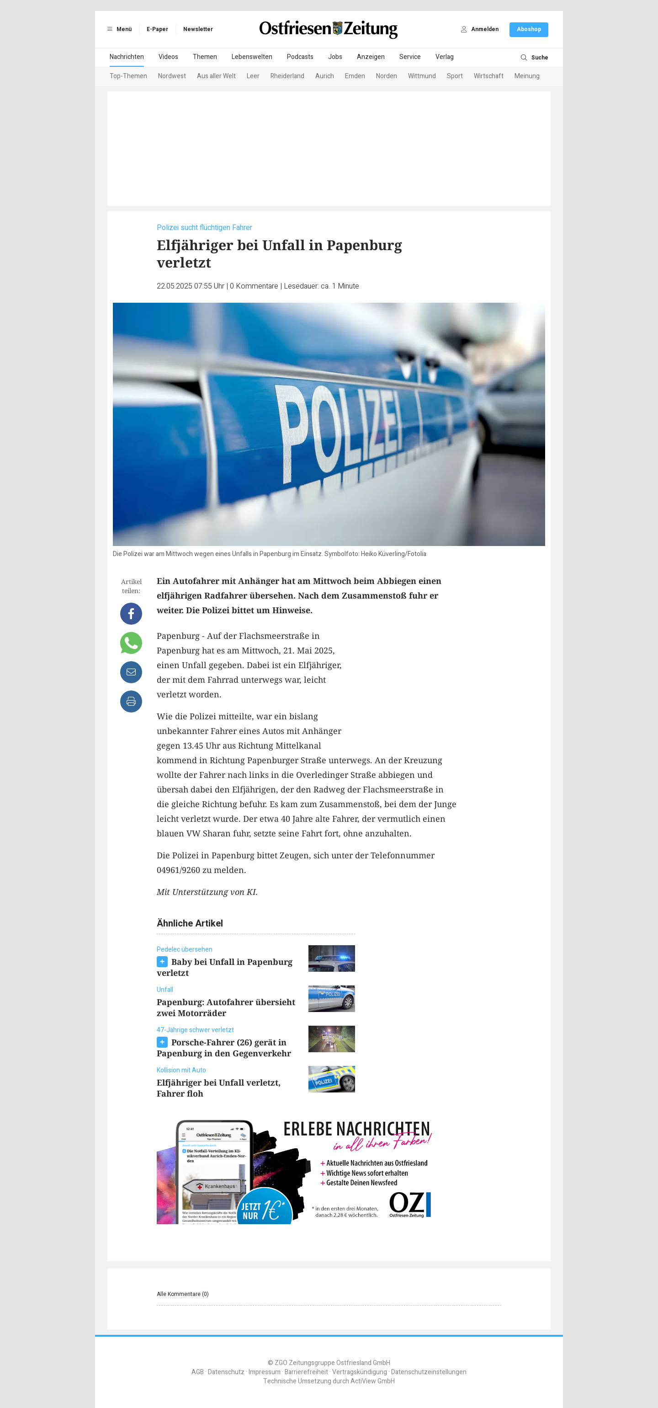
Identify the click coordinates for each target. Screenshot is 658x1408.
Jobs (335, 57)
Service (410, 57)
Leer (253, 76)
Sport (455, 76)
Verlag (444, 57)
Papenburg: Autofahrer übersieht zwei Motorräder (226, 1007)
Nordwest (172, 76)
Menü (118, 29)
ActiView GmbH (372, 1381)
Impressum (265, 1372)
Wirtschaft (489, 76)
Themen (205, 57)
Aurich (324, 76)
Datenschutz (226, 1372)
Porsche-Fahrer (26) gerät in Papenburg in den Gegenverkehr (224, 1048)
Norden (386, 76)
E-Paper (157, 29)
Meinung (527, 76)
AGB (197, 1372)
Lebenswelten (252, 57)
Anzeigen (371, 57)
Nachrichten (127, 57)
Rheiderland (287, 76)
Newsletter (198, 29)
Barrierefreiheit (306, 1372)
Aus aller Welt (216, 76)
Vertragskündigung (359, 1372)
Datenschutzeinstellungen (429, 1372)
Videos (168, 57)
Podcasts (300, 57)
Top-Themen (128, 76)
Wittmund (422, 76)
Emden (355, 76)
